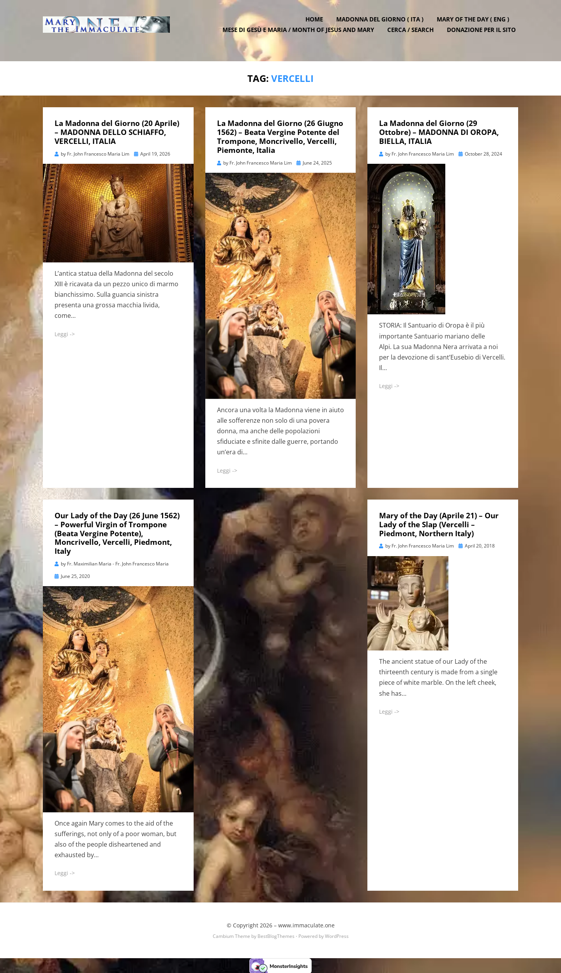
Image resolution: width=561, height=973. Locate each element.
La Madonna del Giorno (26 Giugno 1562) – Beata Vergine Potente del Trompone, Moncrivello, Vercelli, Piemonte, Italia (280, 136)
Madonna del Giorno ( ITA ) (382, 24)
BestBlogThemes (276, 935)
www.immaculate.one (306, 924)
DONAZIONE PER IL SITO (483, 35)
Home (316, 24)
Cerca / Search (413, 35)
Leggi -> (65, 333)
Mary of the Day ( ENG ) (475, 24)
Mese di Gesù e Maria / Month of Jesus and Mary (300, 35)
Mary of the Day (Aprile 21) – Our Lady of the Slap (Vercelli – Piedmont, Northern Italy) (439, 524)
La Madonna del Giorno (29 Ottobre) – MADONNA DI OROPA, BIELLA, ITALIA (439, 132)
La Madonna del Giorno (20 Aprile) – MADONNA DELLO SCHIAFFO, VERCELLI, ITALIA (117, 132)
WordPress (337, 935)
